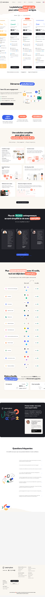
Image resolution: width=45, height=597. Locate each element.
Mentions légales (20, 574)
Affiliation (29, 576)
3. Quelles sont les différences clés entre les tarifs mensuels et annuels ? (30, 469)
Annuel (21, 15)
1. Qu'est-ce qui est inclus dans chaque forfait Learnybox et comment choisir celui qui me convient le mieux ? (30, 461)
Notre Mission (5, 581)
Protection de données (21, 576)
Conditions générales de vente (22, 575)
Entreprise (29, 569)
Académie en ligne (20, 568)
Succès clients (30, 2)
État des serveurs (30, 574)
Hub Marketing (20, 569)
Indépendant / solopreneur (32, 568)
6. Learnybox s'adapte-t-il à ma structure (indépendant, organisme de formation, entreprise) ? (30, 482)
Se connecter (38, 2)
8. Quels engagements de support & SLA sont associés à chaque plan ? (30, 491)
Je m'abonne (14, 33)
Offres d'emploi (30, 575)
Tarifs (25, 2)
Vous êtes (20, 2)
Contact (14, 583)
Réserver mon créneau (36, 431)
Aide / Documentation (6, 587)
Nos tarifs (4, 580)
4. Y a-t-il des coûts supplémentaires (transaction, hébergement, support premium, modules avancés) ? (30, 473)
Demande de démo (15, 581)
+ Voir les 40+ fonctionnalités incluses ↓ (14, 57)
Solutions (14, 2)
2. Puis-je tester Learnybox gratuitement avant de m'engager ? (30, 465)
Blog (3, 584)
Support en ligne (5, 588)
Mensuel (15, 15)
